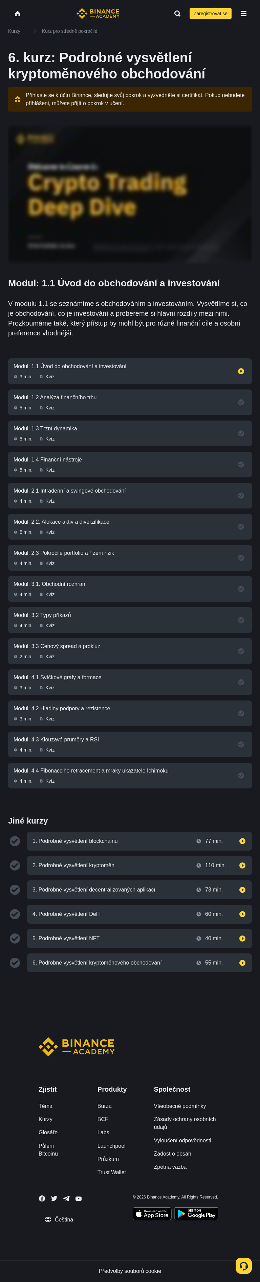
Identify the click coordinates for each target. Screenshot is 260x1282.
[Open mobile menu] (244, 13)
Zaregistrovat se (211, 13)
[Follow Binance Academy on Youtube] (78, 1198)
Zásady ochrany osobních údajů (185, 1123)
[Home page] (98, 13)
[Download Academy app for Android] (196, 1214)
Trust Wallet (112, 1172)
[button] (244, 13)
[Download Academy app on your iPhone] (152, 1214)
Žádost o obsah (172, 1154)
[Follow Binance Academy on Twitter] (54, 1198)
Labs (103, 1132)
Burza (105, 1106)
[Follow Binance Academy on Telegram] (66, 1198)
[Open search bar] (175, 13)
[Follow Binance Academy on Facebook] (42, 1198)
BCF (103, 1119)
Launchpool (112, 1146)
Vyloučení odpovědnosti (182, 1140)
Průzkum (108, 1159)
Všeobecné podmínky (180, 1106)
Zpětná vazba (170, 1167)
